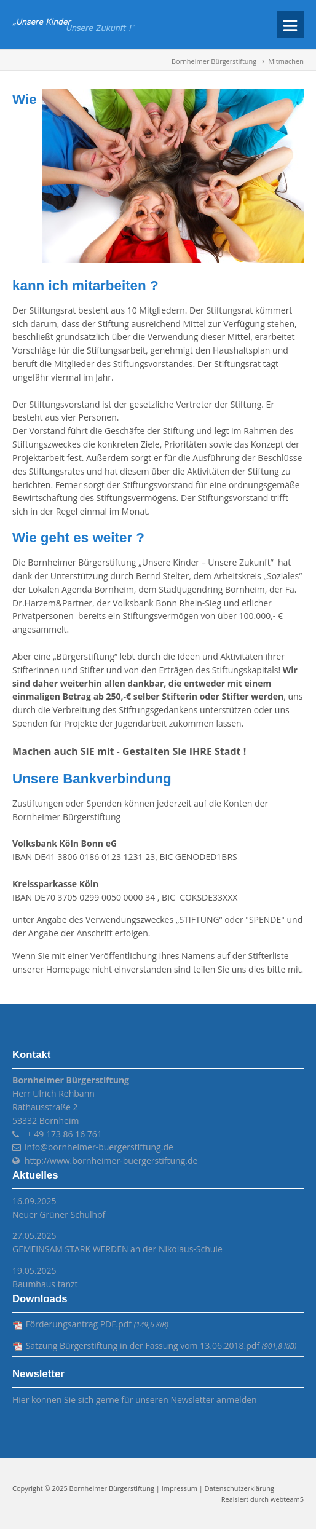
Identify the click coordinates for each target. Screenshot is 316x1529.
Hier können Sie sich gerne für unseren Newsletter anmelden (134, 1399)
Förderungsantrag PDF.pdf (97, 1324)
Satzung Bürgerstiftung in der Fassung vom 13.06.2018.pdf (161, 1345)
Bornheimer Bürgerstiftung (214, 61)
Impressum (179, 1488)
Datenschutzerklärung (239, 1488)
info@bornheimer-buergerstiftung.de (99, 1147)
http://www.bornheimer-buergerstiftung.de (111, 1160)
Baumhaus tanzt (45, 1284)
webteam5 (287, 1499)
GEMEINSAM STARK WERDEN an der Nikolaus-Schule (117, 1249)
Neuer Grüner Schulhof (58, 1214)
